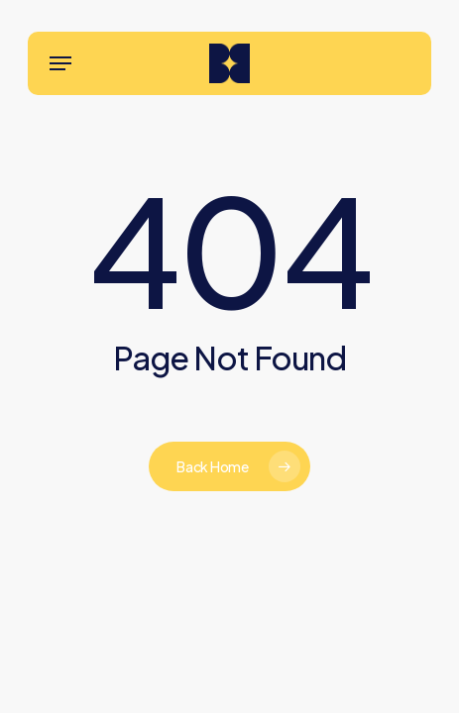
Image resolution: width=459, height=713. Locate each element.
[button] (60, 63)
